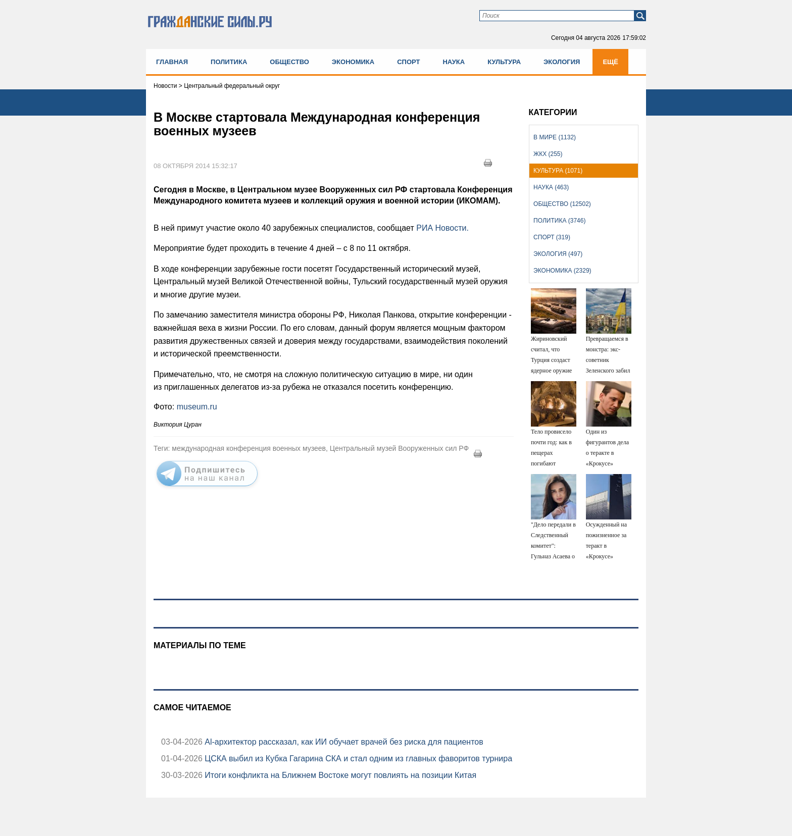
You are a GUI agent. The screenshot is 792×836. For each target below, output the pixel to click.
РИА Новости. (442, 228)
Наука (453, 62)
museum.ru (197, 406)
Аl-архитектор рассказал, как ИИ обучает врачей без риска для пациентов (343, 742)
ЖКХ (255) (547, 154)
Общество (289, 62)
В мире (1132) (554, 137)
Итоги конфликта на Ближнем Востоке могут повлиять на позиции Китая (339, 775)
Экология (561, 62)
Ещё (610, 62)
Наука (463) (551, 187)
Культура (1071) (557, 170)
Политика (229, 62)
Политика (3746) (559, 220)
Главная (172, 62)
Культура (504, 62)
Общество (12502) (562, 203)
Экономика (353, 62)
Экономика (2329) (562, 270)
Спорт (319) (551, 237)
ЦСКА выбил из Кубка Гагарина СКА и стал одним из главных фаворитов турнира (357, 758)
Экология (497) (557, 253)
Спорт (408, 62)
